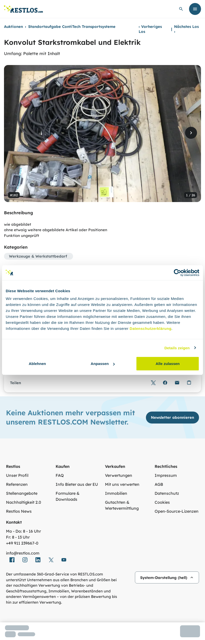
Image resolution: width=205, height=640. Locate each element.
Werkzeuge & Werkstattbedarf (38, 256)
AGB (159, 484)
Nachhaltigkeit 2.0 (23, 502)
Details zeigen (177, 348)
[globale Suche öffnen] (181, 9)
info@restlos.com (22, 553)
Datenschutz (167, 493)
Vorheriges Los (150, 29)
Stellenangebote (21, 493)
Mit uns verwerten (122, 484)
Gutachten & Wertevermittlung (122, 505)
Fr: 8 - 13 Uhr (18, 537)
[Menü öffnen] (195, 9)
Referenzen (17, 484)
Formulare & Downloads (68, 496)
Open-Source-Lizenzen (177, 511)
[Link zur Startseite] (23, 9)
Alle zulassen (168, 363)
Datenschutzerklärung (151, 328)
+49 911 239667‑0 (22, 543)
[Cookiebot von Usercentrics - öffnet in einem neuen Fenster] (177, 272)
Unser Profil (17, 475)
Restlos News (19, 511)
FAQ (60, 475)
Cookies (162, 502)
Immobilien (116, 493)
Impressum (166, 475)
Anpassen (103, 363)
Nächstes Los (186, 29)
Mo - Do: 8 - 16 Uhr (23, 531)
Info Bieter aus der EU (77, 484)
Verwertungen (118, 475)
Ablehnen (37, 363)
